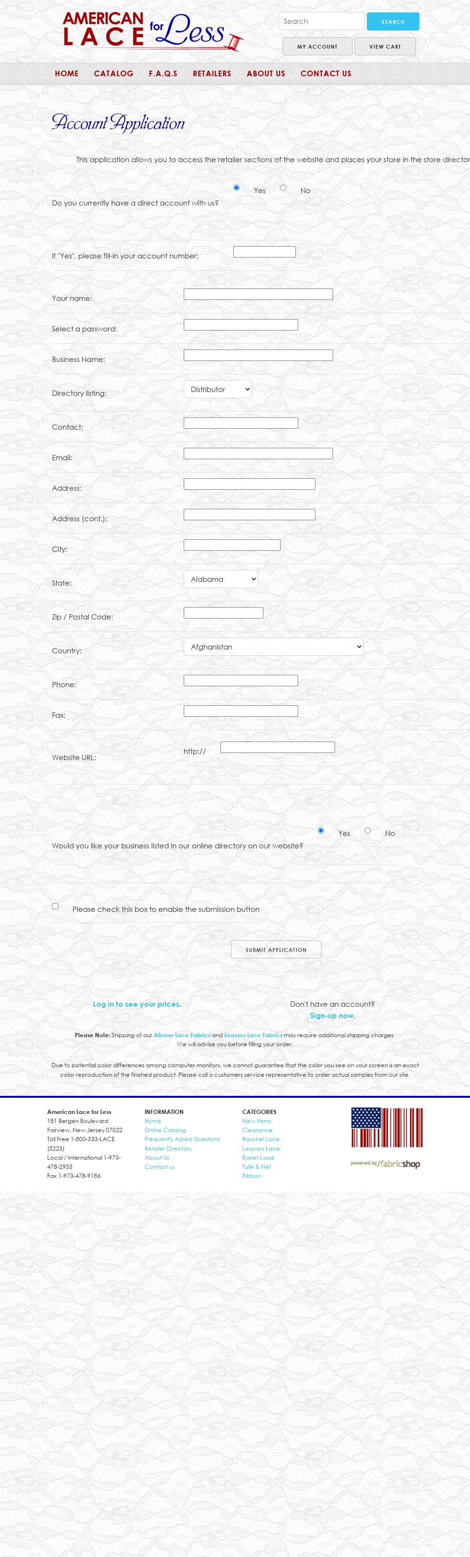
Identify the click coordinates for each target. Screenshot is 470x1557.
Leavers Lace (261, 1148)
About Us (157, 1157)
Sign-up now (332, 1015)
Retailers (212, 73)
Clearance (257, 1130)
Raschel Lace (261, 1139)
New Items (257, 1120)
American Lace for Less (153, 32)
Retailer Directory (168, 1148)
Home (67, 73)
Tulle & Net (256, 1166)
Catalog (114, 73)
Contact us (160, 1166)
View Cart (385, 46)
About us (266, 73)
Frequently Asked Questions (182, 1139)
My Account (317, 46)
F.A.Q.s (163, 73)
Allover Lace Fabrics (182, 1035)
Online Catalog (165, 1130)
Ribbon (251, 1175)
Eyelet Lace (258, 1157)
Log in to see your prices (136, 1004)
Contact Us (326, 73)
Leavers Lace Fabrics (253, 1035)
